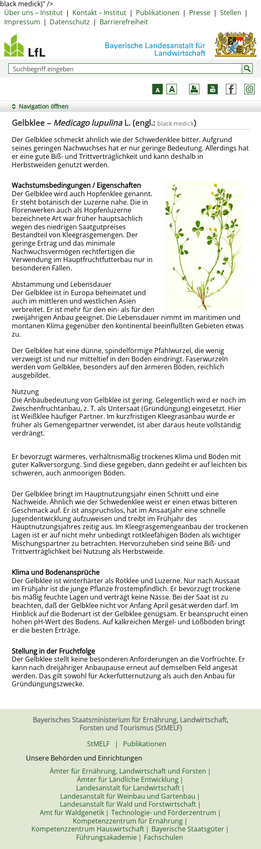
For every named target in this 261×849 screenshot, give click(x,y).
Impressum (22, 21)
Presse (199, 12)
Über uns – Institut (33, 12)
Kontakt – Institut (99, 12)
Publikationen (157, 12)
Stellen (230, 12)
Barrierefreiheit (124, 21)
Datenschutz (70, 21)
